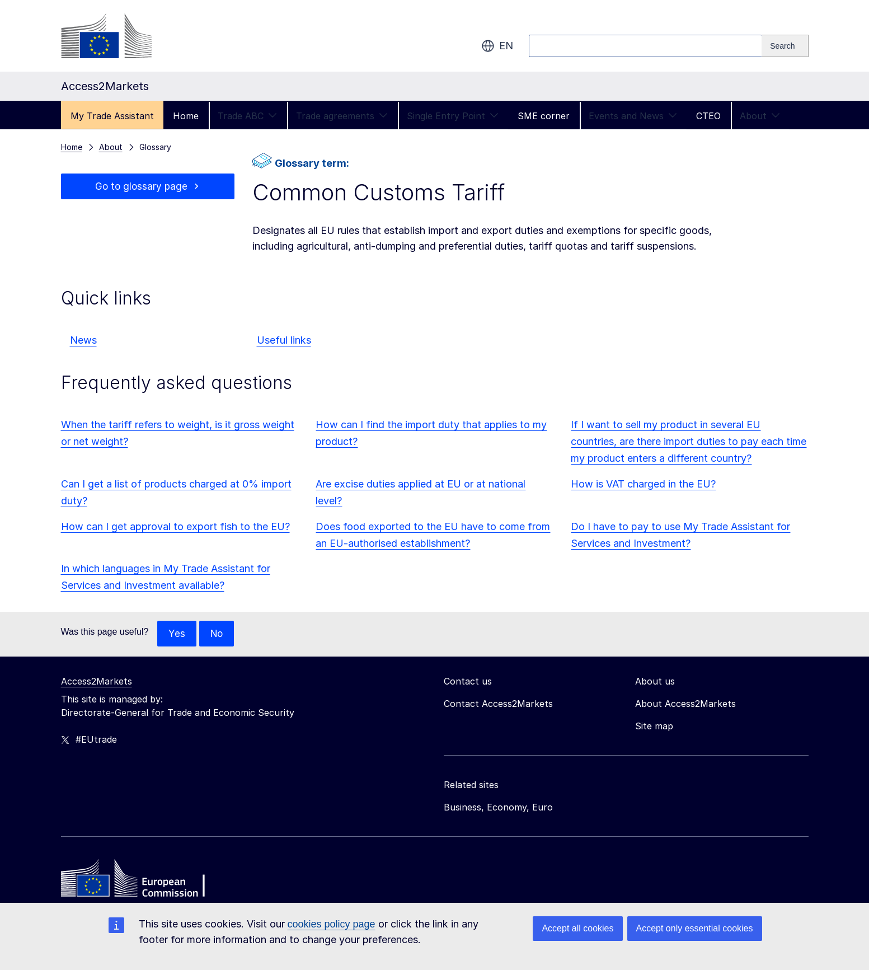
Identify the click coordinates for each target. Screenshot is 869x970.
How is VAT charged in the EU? (643, 484)
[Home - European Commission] (142, 881)
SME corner (544, 115)
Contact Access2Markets (498, 704)
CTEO (708, 115)
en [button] (497, 46)
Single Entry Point (453, 115)
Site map (654, 726)
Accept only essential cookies (694, 928)
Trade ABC (247, 115)
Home (186, 115)
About (760, 115)
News (83, 340)
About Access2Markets (685, 704)
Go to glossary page (141, 187)
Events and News (633, 115)
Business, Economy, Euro (498, 807)
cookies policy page (331, 924)
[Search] (785, 46)
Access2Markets (96, 681)
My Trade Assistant (112, 115)
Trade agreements (342, 115)
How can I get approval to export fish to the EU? (175, 526)
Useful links (284, 340)
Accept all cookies (577, 928)
